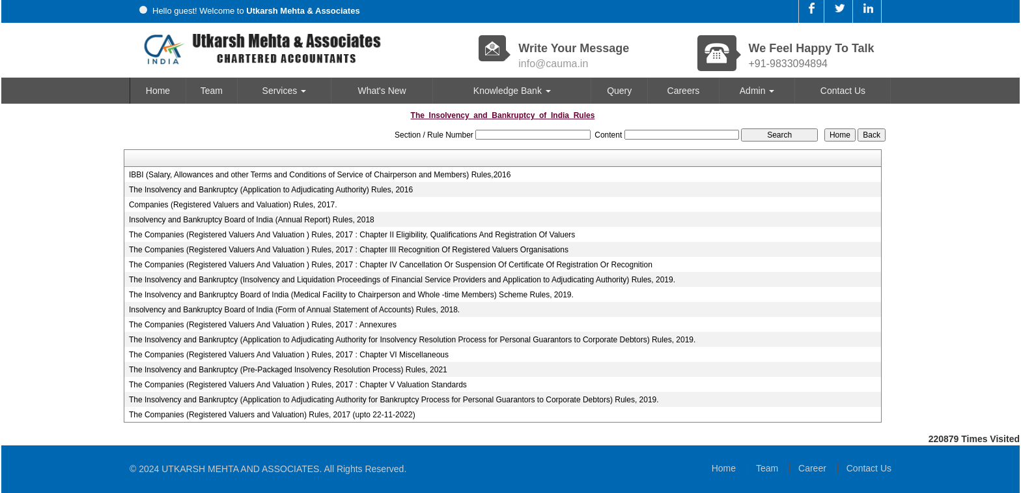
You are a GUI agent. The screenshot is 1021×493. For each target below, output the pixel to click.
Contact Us (842, 90)
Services (284, 90)
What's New (381, 90)
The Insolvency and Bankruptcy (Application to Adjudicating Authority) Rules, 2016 (271, 189)
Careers (683, 90)
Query (619, 90)
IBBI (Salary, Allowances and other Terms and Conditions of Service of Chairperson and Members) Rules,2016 (320, 174)
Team (212, 90)
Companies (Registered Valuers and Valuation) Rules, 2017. (233, 204)
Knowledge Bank (512, 90)
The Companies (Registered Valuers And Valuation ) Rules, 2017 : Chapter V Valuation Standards (298, 384)
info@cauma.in (553, 63)
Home (158, 90)
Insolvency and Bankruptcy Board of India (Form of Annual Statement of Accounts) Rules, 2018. (294, 309)
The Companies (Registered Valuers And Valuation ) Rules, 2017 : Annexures (263, 324)
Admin (757, 90)
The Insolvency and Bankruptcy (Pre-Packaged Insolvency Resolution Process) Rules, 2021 (288, 369)
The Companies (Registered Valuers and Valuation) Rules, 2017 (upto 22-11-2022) (272, 414)
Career (812, 468)
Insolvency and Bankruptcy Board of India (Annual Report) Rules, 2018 (251, 219)
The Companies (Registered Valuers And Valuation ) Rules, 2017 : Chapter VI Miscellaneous (289, 354)
